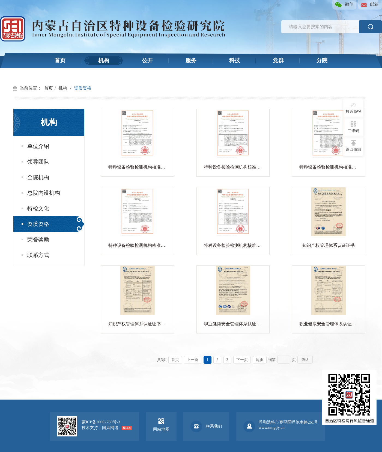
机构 (103, 60)
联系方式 (35, 255)
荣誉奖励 (35, 240)
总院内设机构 (41, 193)
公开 (147, 60)
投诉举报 (353, 108)
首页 (60, 60)
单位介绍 (35, 146)
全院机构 (35, 177)
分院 (322, 60)
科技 (234, 60)
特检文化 (35, 208)
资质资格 (82, 88)
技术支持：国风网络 (100, 428)
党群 (278, 60)
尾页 (260, 360)
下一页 (242, 360)
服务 (191, 60)
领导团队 (35, 162)
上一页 (192, 360)
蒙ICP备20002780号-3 (101, 422)
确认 (305, 360)
